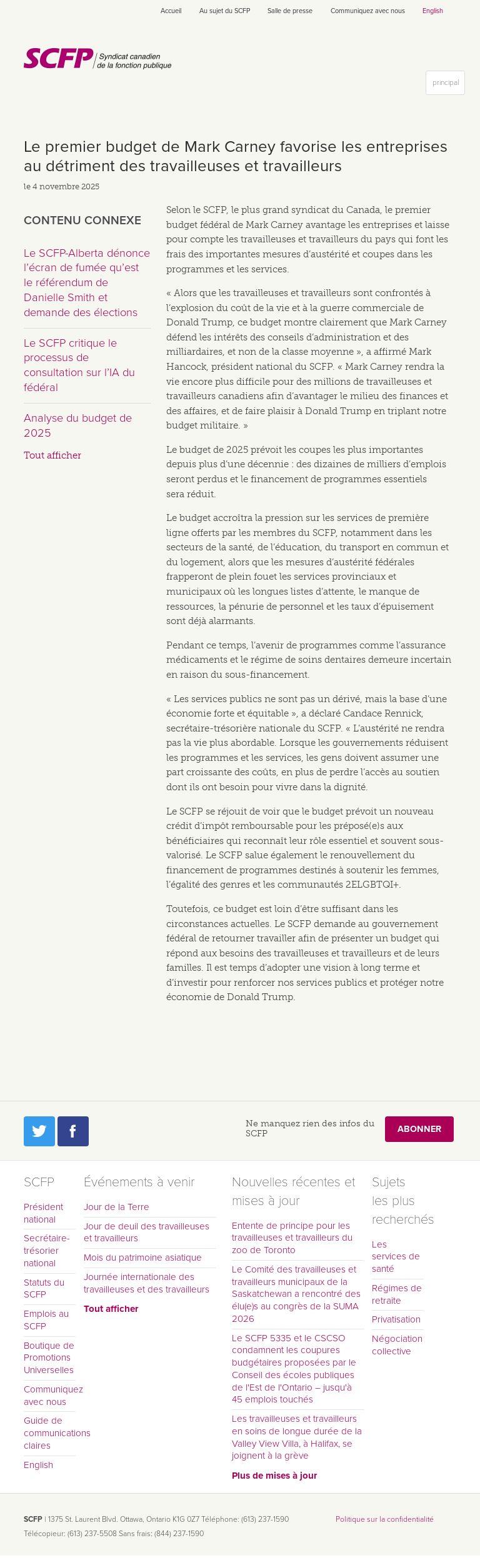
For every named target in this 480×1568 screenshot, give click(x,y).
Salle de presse (290, 11)
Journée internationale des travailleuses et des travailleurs (146, 1283)
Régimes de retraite (397, 1294)
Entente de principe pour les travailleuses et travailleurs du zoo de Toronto (292, 1238)
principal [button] (448, 85)
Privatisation (396, 1319)
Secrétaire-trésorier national (47, 1251)
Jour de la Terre (116, 1207)
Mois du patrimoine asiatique (143, 1257)
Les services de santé (396, 1257)
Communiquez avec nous (368, 11)
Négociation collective (397, 1345)
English (432, 11)
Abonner (419, 1129)
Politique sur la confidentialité (385, 1519)
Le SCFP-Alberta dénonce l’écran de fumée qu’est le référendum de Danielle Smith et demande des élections (87, 282)
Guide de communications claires (50, 1433)
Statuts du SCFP (44, 1289)
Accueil (171, 11)
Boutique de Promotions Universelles (49, 1358)
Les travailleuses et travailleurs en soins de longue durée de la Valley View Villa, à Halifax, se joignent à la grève (297, 1437)
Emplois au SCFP (46, 1320)
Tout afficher (52, 455)
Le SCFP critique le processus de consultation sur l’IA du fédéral (79, 365)
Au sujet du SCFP (224, 11)
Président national (43, 1213)
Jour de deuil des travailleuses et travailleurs (146, 1232)
